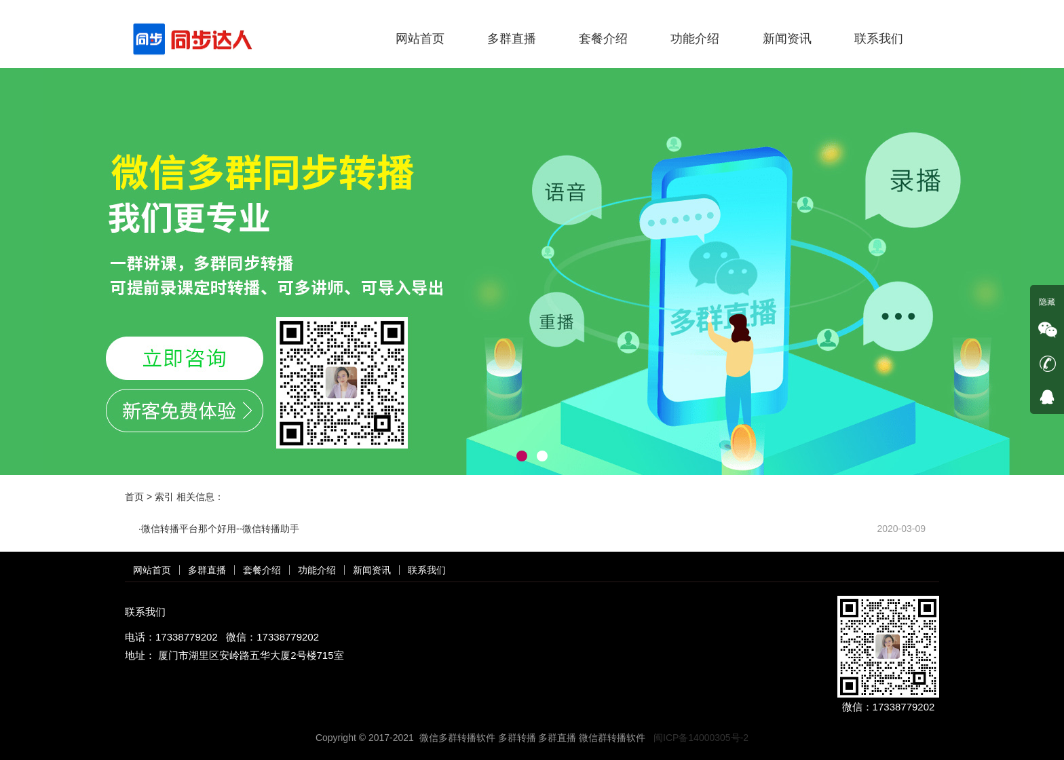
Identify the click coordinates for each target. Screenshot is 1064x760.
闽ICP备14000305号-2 (700, 737)
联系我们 (878, 38)
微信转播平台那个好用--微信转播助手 (220, 528)
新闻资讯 (787, 38)
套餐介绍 (603, 38)
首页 (134, 496)
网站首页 (420, 38)
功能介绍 (694, 38)
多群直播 (511, 38)
